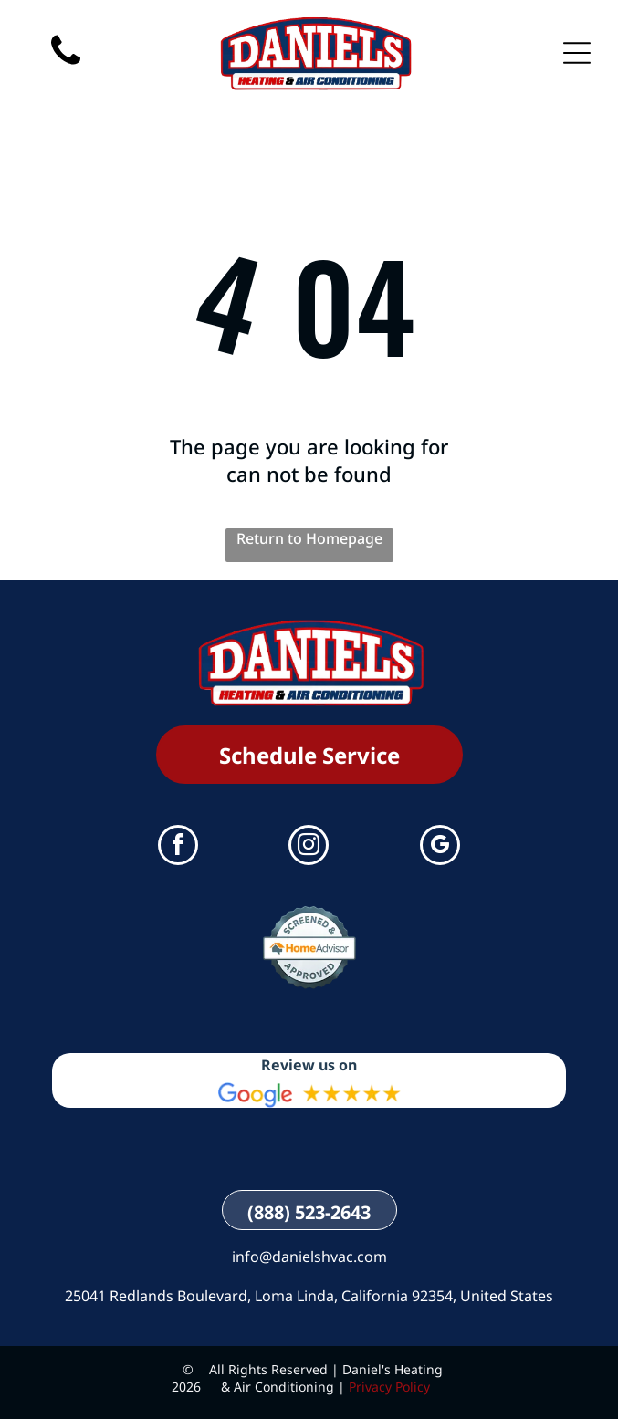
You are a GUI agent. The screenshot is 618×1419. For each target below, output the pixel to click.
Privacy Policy (389, 1386)
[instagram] (308, 847)
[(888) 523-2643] (65, 82)
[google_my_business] (440, 847)
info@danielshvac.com (309, 1257)
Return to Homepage (309, 538)
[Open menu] (577, 53)
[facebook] (178, 847)
